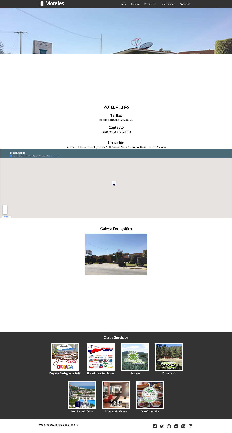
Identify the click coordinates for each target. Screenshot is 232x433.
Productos (150, 4)
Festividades (168, 4)
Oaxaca (135, 4)
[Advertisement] (116, 79)
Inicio (123, 4)
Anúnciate (185, 4)
